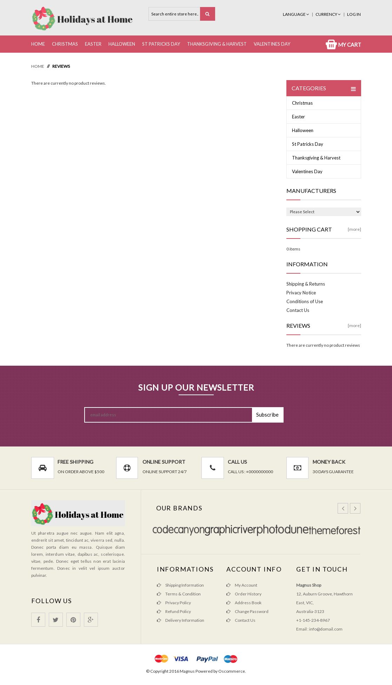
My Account (241, 585)
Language (296, 14)
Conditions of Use (304, 301)
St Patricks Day (161, 44)
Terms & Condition (179, 593)
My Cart (343, 44)
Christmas (65, 44)
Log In (354, 14)
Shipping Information (180, 585)
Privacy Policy (174, 602)
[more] (354, 229)
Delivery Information (180, 620)
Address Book (243, 602)
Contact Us (297, 310)
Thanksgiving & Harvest (217, 44)
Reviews (61, 66)
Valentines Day (272, 44)
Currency (328, 14)
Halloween (121, 44)
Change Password (247, 611)
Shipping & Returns (305, 284)
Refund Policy (174, 611)
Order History (243, 593)
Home (38, 44)
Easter (93, 44)
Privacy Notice (301, 292)
